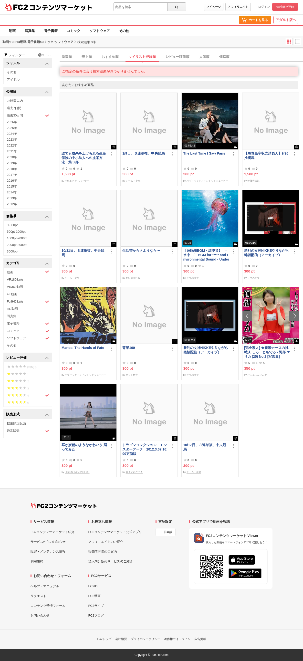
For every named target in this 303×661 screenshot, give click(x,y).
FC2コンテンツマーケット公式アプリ (115, 532)
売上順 (87, 57)
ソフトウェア (99, 31)
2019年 (12, 163)
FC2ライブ (96, 606)
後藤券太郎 (253, 180)
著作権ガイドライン (177, 639)
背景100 (128, 348)
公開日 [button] (27, 92)
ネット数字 (132, 375)
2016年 (12, 180)
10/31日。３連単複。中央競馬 (83, 253)
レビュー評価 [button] (27, 358)
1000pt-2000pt (17, 238)
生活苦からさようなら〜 (141, 250)
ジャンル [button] (27, 63)
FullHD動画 (28, 302)
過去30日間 (28, 116)
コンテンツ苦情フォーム (48, 606)
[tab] (181, 57)
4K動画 (12, 294)
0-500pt (12, 225)
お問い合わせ (40, 615)
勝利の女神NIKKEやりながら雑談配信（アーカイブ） (266, 253)
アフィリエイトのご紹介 (105, 542)
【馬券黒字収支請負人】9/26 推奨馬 (266, 155)
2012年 (12, 204)
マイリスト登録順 (142, 57)
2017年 (12, 175)
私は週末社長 (133, 278)
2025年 (12, 128)
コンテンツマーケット (61, 7)
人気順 (204, 57)
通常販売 (28, 431)
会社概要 (121, 639)
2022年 (12, 145)
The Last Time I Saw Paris (204, 153)
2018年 (12, 169)
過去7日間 (14, 108)
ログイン (264, 7)
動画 (12, 31)
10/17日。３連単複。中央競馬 (204, 447)
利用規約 (37, 561)
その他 (124, 31)
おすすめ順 (110, 57)
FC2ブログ (96, 615)
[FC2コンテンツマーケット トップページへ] (64, 505)
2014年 (12, 192)
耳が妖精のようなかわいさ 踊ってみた (84, 447)
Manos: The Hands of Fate (83, 348)
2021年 (12, 151)
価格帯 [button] (27, 216)
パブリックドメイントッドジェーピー (207, 180)
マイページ (213, 7)
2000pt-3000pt (17, 245)
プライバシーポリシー (145, 639)
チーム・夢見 (133, 180)
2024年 (12, 134)
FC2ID (93, 586)
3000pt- (12, 251)
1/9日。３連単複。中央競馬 (143, 153)
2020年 (12, 157)
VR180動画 (15, 279)
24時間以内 (15, 101)
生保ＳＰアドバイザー (77, 180)
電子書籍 (51, 31)
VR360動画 (15, 287)
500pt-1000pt (16, 231)
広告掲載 (200, 639)
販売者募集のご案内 (102, 551)
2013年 (12, 198)
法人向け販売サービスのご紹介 (110, 561)
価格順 (224, 57)
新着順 (67, 57)
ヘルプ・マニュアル (45, 586)
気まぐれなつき (134, 472)
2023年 (12, 139)
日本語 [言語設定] (168, 532)
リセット (45, 55)
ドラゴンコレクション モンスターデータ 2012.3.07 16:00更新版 (144, 449)
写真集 (30, 31)
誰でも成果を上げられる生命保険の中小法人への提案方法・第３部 (84, 157)
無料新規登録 (285, 7)
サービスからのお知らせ (48, 542)
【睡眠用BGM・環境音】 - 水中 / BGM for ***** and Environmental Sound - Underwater (206, 255)
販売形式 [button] (27, 414)
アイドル (13, 79)
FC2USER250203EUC (77, 472)
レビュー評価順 (177, 57)
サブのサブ (193, 278)
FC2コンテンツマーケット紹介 (53, 532)
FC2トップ (104, 639)
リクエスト (38, 596)
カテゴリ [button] (27, 263)
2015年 (12, 186)
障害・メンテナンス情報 (48, 551)
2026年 (12, 122)
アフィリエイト (238, 7)
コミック (73, 31)
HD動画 (12, 309)
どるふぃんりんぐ (257, 375)
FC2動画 (94, 596)
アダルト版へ (286, 20)
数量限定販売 (16, 423)
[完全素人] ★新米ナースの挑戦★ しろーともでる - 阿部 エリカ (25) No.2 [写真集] (267, 352)
